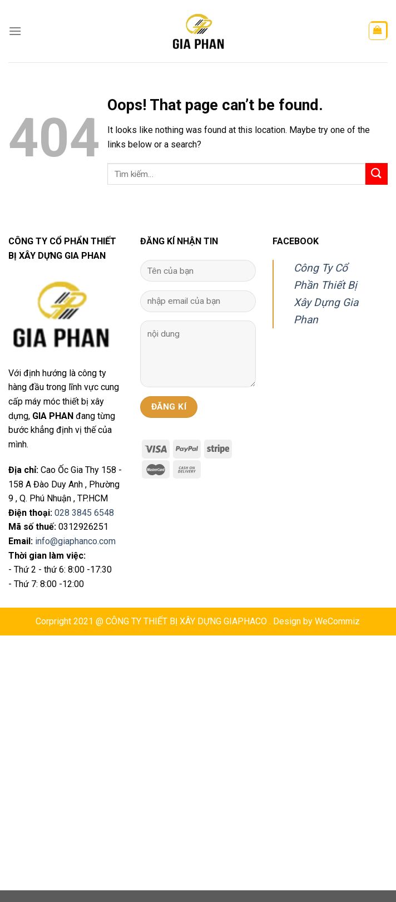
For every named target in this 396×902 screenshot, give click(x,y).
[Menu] (15, 31)
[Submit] (376, 174)
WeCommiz (337, 621)
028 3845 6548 (84, 512)
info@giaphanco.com (75, 541)
